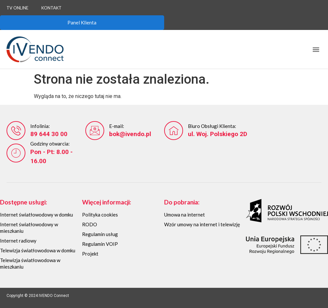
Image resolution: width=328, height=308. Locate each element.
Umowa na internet (184, 214)
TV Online (17, 7)
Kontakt (51, 7)
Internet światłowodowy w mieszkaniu (29, 227)
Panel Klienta (81, 22)
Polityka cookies (100, 214)
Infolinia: (40, 126)
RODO (89, 224)
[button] (316, 49)
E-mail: (116, 126)
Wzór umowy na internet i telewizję (202, 224)
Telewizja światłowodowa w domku (37, 250)
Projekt (90, 254)
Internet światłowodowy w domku (36, 214)
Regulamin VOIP (100, 244)
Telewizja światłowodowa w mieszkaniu (30, 263)
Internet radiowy (18, 241)
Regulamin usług (100, 234)
